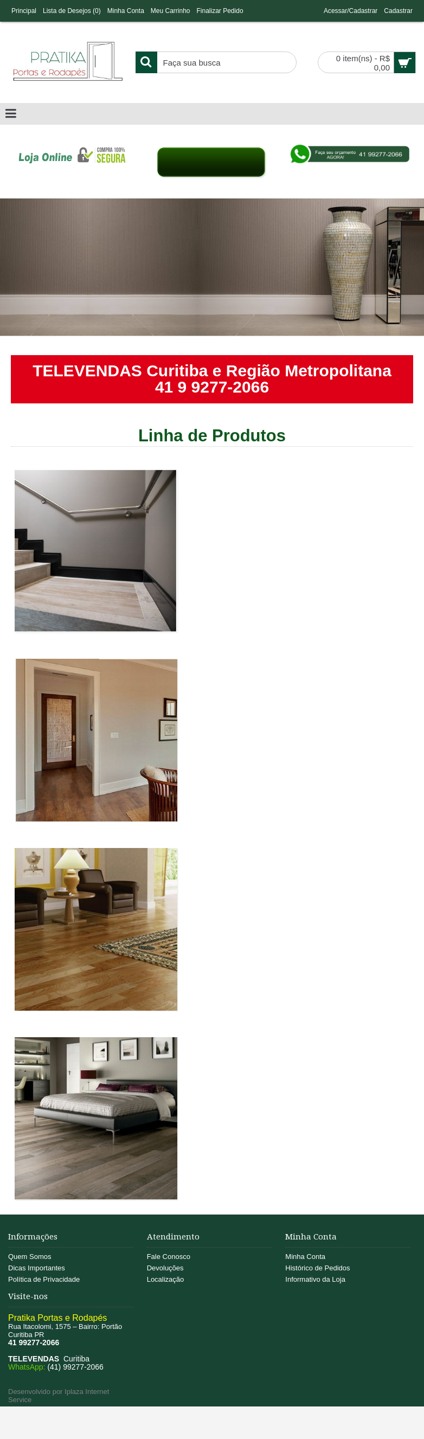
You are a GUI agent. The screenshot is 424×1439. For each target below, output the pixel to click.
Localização (165, 1279)
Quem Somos (29, 1256)
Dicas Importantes (36, 1268)
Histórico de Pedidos (317, 1268)
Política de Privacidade (44, 1279)
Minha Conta (305, 1256)
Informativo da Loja (315, 1279)
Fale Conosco (168, 1256)
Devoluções (165, 1268)
